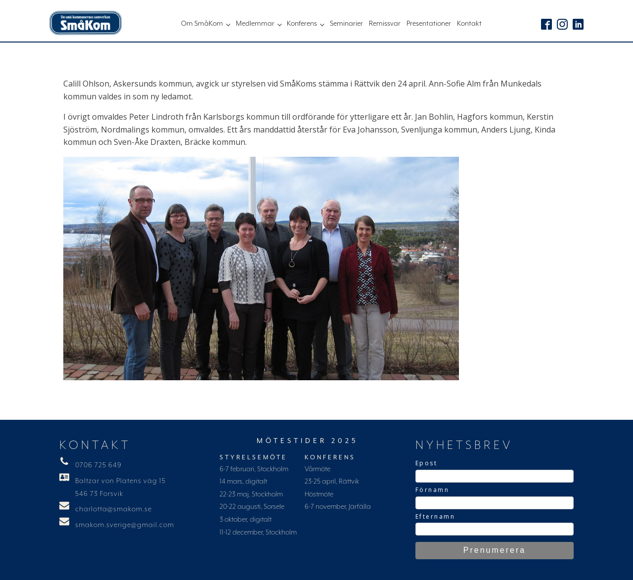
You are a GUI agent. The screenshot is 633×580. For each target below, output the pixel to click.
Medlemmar (255, 24)
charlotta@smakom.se (113, 509)
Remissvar (385, 24)
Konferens (302, 24)
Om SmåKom (202, 24)
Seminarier (346, 24)
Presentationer (429, 24)
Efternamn (435, 516)
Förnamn (432, 490)
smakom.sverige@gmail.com (124, 525)
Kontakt (469, 24)
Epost (426, 463)
